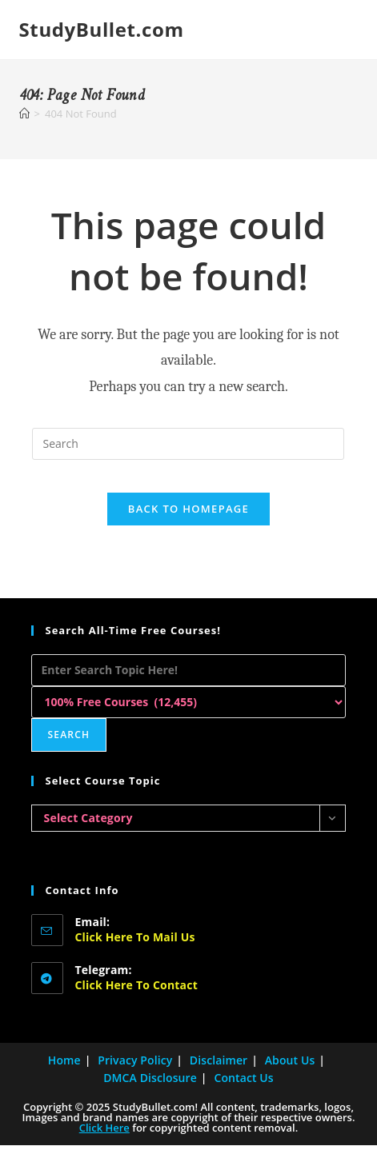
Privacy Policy (135, 1076)
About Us (290, 1076)
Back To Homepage (188, 508)
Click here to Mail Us (135, 953)
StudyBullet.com (101, 29)
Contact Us (243, 1094)
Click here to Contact (136, 1001)
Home (64, 1076)
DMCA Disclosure (150, 1094)
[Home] (24, 113)
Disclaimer (218, 1076)
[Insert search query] (188, 444)
